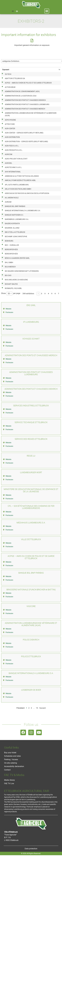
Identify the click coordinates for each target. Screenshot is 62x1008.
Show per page (10, 432)
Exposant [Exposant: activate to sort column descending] (5, 69)
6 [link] (55, 432)
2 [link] (41, 432)
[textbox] (11, 61)
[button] (46, 11)
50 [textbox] (9, 432)
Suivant (42, 847)
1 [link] (38, 432)
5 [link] (51, 432)
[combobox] (9, 432)
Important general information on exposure (31, 45)
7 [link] (58, 432)
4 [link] (48, 432)
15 (37, 847)
